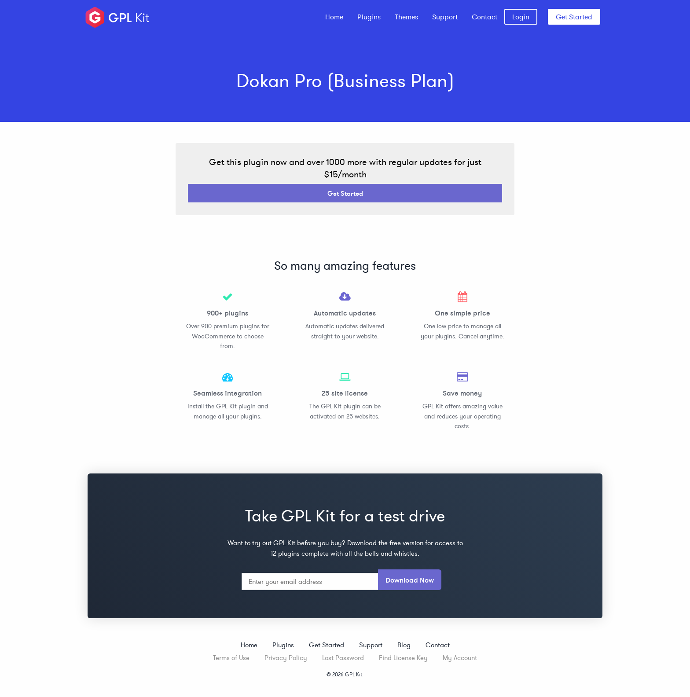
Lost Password (343, 657)
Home (334, 16)
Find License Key (403, 657)
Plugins (369, 16)
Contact (484, 16)
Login (520, 16)
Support (445, 16)
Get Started (574, 16)
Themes (406, 16)
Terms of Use (231, 657)
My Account (460, 657)
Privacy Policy (285, 657)
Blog (404, 645)
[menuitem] (334, 17)
